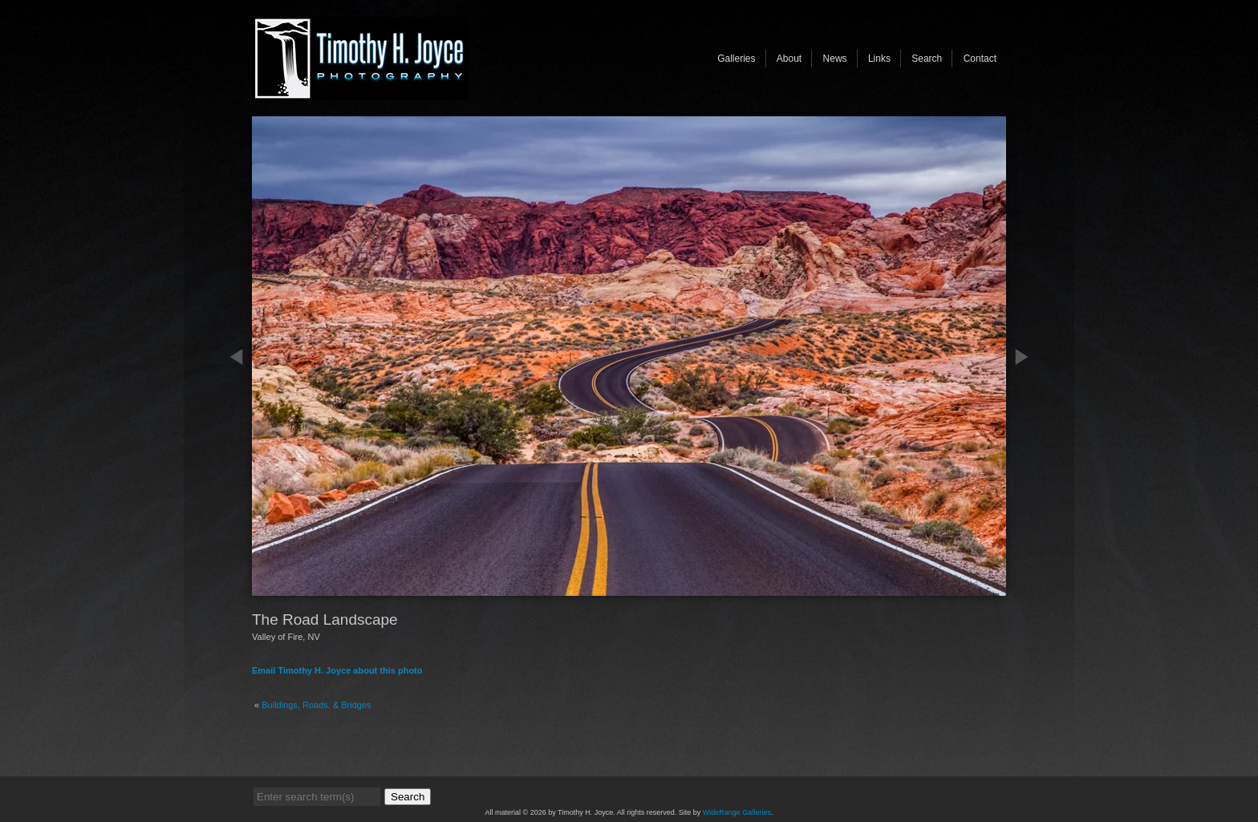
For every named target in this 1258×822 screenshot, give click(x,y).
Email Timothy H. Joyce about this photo (337, 670)
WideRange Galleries (737, 812)
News (835, 58)
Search (926, 58)
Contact (980, 58)
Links (879, 58)
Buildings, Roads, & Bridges (316, 705)
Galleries (736, 58)
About (789, 58)
